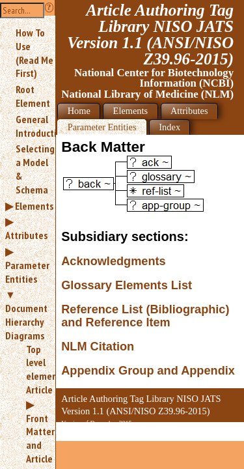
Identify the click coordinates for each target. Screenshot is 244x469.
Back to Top (208, 433)
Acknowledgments (113, 261)
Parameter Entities (27, 272)
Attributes (26, 235)
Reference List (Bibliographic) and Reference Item (145, 316)
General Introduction (35, 126)
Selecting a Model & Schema (35, 168)
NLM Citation (97, 346)
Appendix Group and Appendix (148, 370)
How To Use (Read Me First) (34, 52)
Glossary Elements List (126, 285)
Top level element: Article (35, 369)
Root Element (33, 96)
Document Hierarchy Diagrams (26, 322)
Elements (34, 205)
